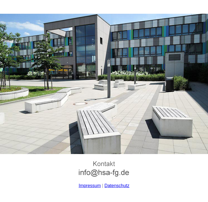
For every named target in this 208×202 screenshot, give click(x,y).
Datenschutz (117, 185)
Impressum (89, 185)
